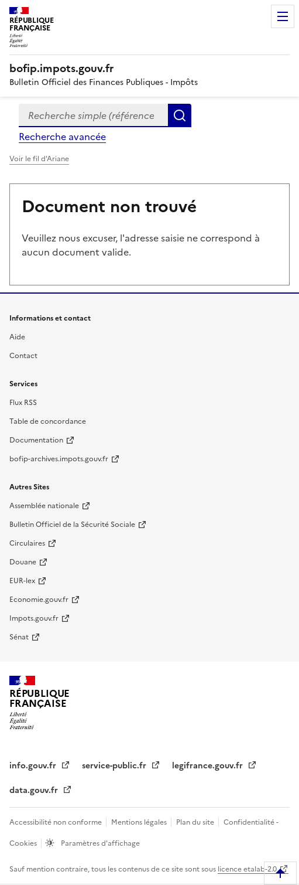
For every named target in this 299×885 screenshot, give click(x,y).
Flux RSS (23, 402)
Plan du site (196, 822)
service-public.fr (115, 766)
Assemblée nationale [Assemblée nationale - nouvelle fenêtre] (44, 506)
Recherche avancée (62, 137)
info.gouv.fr (34, 766)
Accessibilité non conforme (56, 822)
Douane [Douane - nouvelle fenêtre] (22, 562)
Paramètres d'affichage (99, 843)
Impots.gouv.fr (34, 618)
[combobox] (93, 115)
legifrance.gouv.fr (208, 766)
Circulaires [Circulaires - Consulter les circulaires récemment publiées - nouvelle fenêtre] (27, 543)
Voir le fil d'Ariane (39, 159)
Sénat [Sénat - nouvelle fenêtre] (19, 637)
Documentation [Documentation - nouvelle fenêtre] (36, 440)
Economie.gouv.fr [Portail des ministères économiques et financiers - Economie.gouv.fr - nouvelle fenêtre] (38, 599)
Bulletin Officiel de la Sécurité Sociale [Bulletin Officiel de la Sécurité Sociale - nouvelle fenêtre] (72, 524)
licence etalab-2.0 (247, 869)
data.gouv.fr (34, 790)
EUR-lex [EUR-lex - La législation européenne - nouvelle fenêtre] (22, 581)
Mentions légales (140, 822)
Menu (282, 16)
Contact (23, 355)
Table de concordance (47, 421)
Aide (17, 337)
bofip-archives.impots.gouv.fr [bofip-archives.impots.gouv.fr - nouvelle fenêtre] (58, 459)
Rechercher (179, 115)
